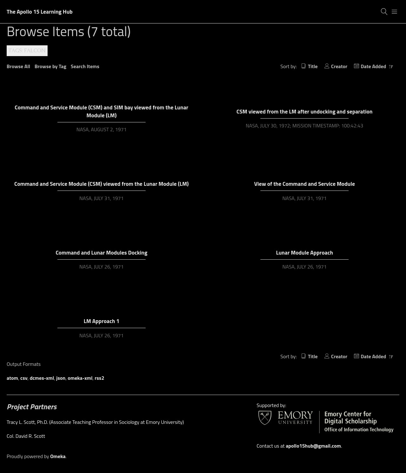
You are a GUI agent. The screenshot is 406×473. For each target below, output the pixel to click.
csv (24, 378)
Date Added (374, 66)
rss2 (99, 378)
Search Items (85, 66)
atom (12, 378)
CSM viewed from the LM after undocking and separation (305, 111)
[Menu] (395, 12)
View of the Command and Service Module (304, 183)
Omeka (57, 456)
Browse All (18, 66)
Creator (339, 66)
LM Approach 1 (102, 321)
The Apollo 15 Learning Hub (40, 11)
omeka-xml (80, 378)
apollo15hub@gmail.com (313, 446)
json (60, 378)
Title (313, 66)
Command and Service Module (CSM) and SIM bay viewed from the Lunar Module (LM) (101, 111)
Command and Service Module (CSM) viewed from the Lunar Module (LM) (101, 183)
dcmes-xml (42, 378)
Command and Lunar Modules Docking (101, 252)
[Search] (384, 12)
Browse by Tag (50, 66)
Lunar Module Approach (304, 252)
